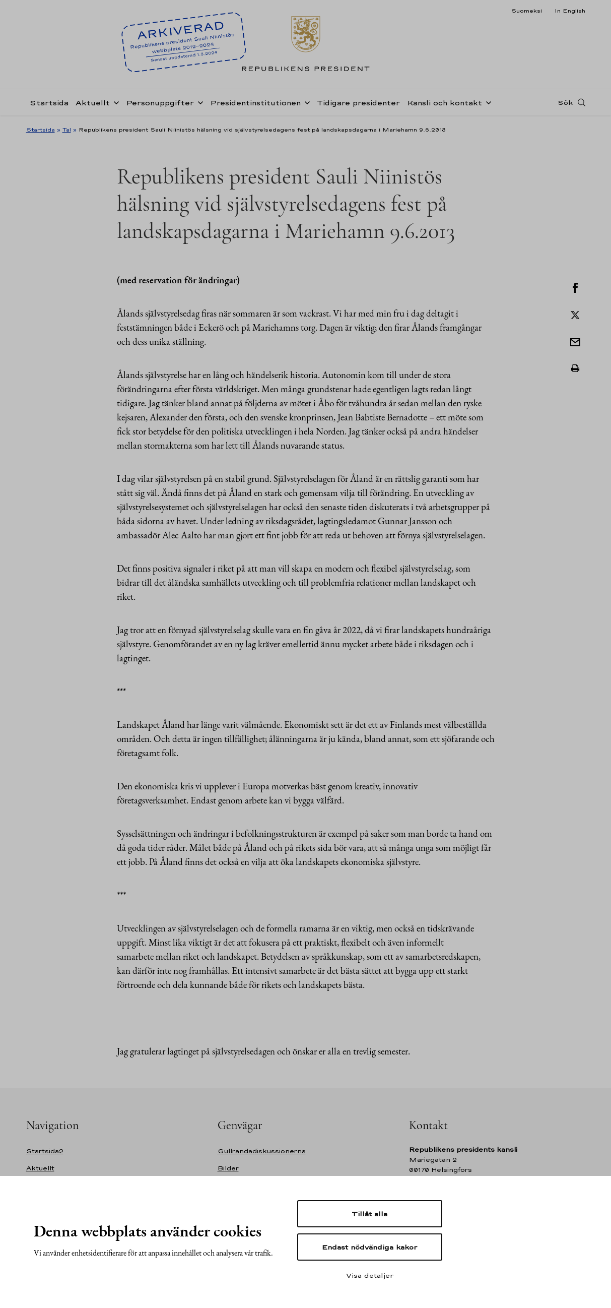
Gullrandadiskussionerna (262, 1151)
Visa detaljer (369, 1275)
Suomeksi (526, 10)
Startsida (49, 102)
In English (570, 10)
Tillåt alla (369, 1213)
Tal (66, 129)
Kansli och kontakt (444, 102)
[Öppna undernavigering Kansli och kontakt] (486, 102)
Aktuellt (93, 102)
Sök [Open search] (565, 102)
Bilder (228, 1168)
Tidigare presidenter (358, 102)
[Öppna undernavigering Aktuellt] (114, 102)
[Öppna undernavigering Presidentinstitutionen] (305, 102)
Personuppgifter (160, 102)
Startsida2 (44, 1151)
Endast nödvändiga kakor (369, 1247)
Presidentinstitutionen (255, 102)
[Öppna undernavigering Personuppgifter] (198, 102)
